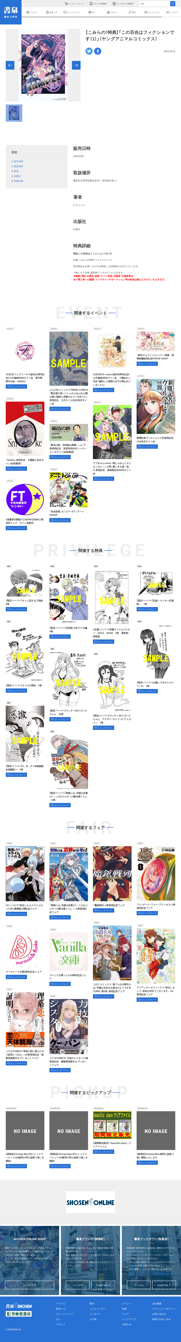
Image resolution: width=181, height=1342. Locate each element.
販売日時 (18, 161)
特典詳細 (18, 181)
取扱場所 (18, 166)
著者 (16, 171)
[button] (10, 65)
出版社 (17, 176)
